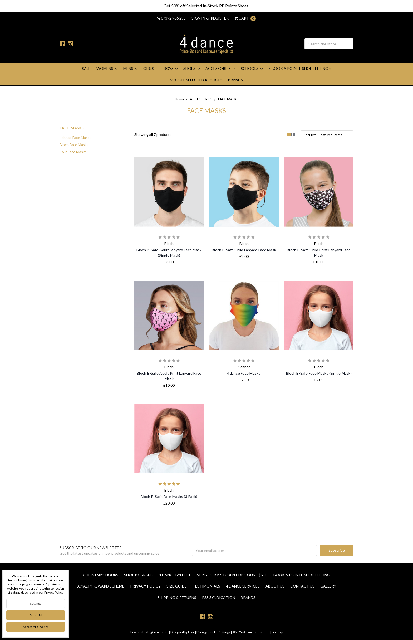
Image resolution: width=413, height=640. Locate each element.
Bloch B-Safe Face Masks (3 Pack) (169, 496)
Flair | (192, 632)
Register (220, 18)
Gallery (328, 586)
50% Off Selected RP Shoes (196, 79)
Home (179, 99)
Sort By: (310, 135)
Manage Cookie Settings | (214, 632)
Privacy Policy (145, 586)
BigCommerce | (159, 632)
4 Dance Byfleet (175, 575)
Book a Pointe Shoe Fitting (301, 575)
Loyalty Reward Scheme (100, 586)
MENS (130, 68)
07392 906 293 (171, 18)
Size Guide (176, 586)
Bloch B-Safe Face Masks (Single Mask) (319, 373)
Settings (35, 603)
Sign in (198, 18)
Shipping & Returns (177, 597)
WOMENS (106, 68)
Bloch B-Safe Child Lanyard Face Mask (244, 250)
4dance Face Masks (75, 137)
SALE (86, 68)
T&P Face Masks (73, 151)
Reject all (35, 615)
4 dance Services (243, 586)
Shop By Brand (138, 575)
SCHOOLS (252, 68)
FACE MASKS (228, 99)
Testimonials (206, 586)
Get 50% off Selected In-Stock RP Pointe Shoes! (207, 5)
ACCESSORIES (220, 68)
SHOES (191, 68)
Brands (235, 79)
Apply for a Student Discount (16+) (232, 575)
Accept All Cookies (36, 627)
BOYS (171, 68)
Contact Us (302, 586)
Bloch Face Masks (74, 144)
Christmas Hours (100, 575)
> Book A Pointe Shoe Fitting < (299, 68)
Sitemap (277, 632)
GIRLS (150, 68)
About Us (275, 586)
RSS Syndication (218, 597)
